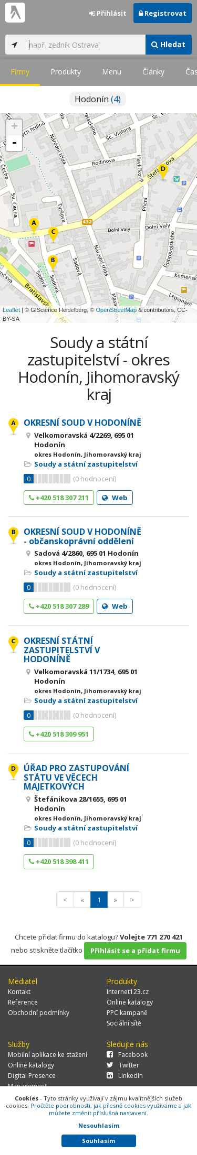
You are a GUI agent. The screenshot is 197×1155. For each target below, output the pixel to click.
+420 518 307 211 (59, 497)
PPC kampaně (127, 1012)
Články (153, 72)
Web (115, 497)
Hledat (168, 44)
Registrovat (162, 13)
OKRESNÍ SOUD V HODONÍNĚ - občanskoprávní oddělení (82, 536)
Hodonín (98, 99)
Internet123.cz (128, 991)
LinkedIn (125, 1075)
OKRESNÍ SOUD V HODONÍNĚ (82, 422)
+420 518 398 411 (59, 861)
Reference (23, 1002)
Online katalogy (130, 1002)
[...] (84, 45)
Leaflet (11, 310)
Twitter (123, 1065)
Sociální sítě (124, 1023)
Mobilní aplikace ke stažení (47, 1054)
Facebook (127, 1054)
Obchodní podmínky (38, 1012)
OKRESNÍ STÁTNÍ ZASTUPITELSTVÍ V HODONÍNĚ (62, 650)
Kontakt (19, 991)
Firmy (20, 72)
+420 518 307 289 (59, 606)
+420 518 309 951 (59, 734)
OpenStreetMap (116, 310)
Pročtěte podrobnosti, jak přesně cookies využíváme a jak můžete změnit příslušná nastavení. (110, 1109)
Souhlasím (98, 1141)
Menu (111, 72)
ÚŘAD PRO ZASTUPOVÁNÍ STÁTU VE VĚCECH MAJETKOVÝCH (76, 777)
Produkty (65, 72)
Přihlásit (108, 13)
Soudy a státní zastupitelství (86, 464)
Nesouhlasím (98, 1125)
